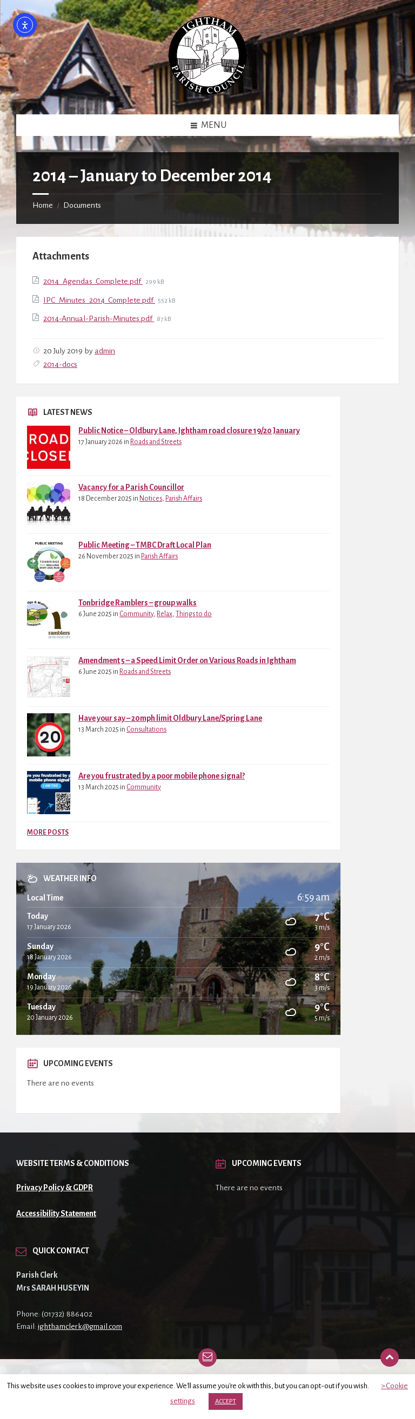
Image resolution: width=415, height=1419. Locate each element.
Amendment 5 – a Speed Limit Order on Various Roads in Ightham (187, 660)
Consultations (146, 729)
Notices (150, 498)
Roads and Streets (156, 442)
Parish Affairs (183, 498)
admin (105, 350)
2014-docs (60, 364)
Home (42, 205)
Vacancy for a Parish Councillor (131, 487)
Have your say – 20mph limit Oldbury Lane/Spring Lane (170, 718)
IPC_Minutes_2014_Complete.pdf (99, 300)
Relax (164, 614)
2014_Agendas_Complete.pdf (93, 281)
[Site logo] (207, 92)
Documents (82, 205)
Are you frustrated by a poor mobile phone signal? (161, 776)
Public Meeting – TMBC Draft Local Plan (144, 545)
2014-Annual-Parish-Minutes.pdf (98, 318)
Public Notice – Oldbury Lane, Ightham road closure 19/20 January (189, 430)
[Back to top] (389, 1357)
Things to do (194, 614)
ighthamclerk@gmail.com (80, 1326)
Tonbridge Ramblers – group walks (137, 602)
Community (136, 614)
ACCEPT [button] (225, 1401)
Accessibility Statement (56, 1213)
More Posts (48, 832)
